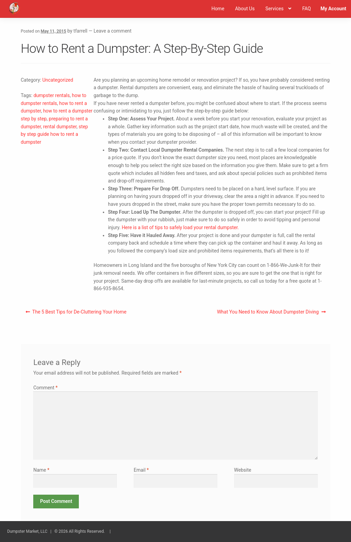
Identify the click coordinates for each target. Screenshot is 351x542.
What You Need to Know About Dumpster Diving (268, 313)
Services (274, 8)
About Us (245, 8)
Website (242, 470)
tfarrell (80, 31)
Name (41, 470)
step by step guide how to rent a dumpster (54, 134)
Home (218, 8)
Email (141, 470)
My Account (333, 8)
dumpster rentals (52, 95)
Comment (45, 387)
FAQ (306, 8)
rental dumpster (60, 126)
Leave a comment (113, 31)
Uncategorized (57, 80)
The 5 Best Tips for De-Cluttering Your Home (79, 313)
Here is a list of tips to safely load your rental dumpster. (180, 227)
